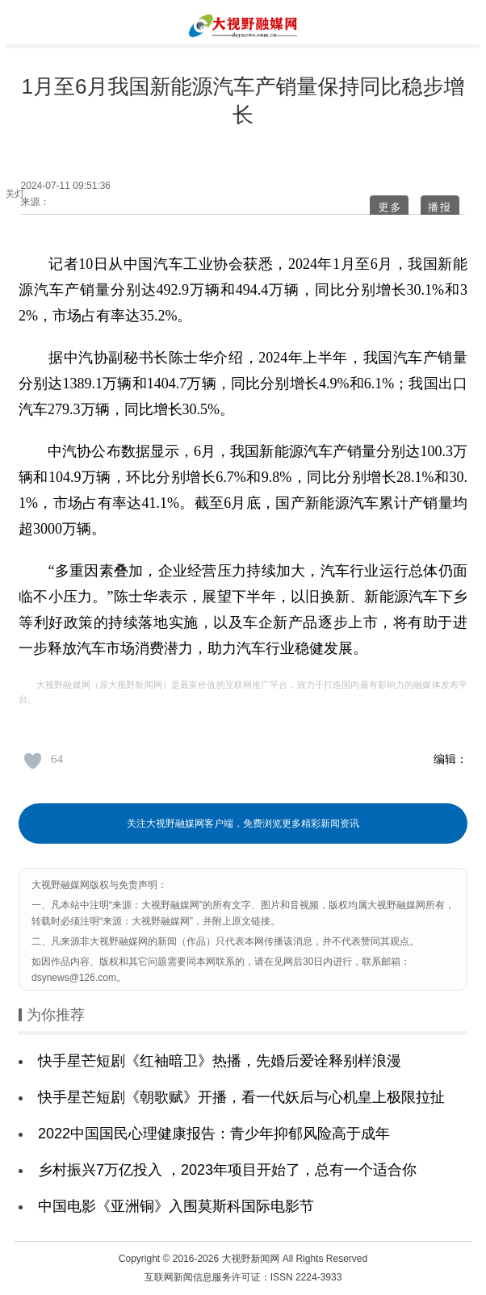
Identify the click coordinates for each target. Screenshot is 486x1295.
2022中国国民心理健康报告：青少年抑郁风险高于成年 (214, 1133)
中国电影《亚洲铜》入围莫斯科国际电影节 (176, 1206)
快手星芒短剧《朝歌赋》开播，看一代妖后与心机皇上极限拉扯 (241, 1097)
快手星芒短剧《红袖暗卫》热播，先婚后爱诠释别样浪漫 (219, 1061)
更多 (390, 207)
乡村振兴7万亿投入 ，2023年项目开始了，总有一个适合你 (227, 1170)
